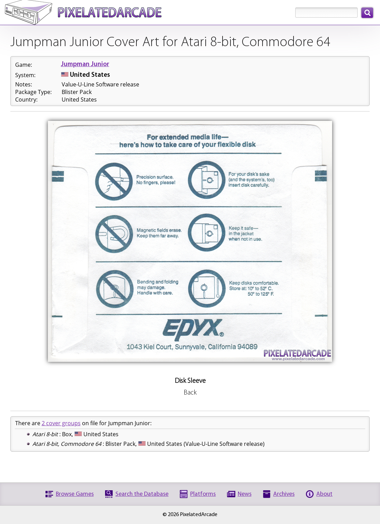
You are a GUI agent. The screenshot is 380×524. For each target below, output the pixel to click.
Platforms (203, 494)
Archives (284, 494)
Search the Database (141, 494)
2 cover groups (61, 423)
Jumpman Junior (85, 64)
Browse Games (75, 494)
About (324, 494)
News (244, 494)
